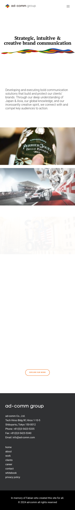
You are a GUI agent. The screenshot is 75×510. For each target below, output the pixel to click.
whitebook (11, 472)
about (8, 451)
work (8, 455)
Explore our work (37, 372)
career (8, 464)
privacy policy (12, 477)
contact (9, 468)
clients (9, 460)
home (8, 447)
